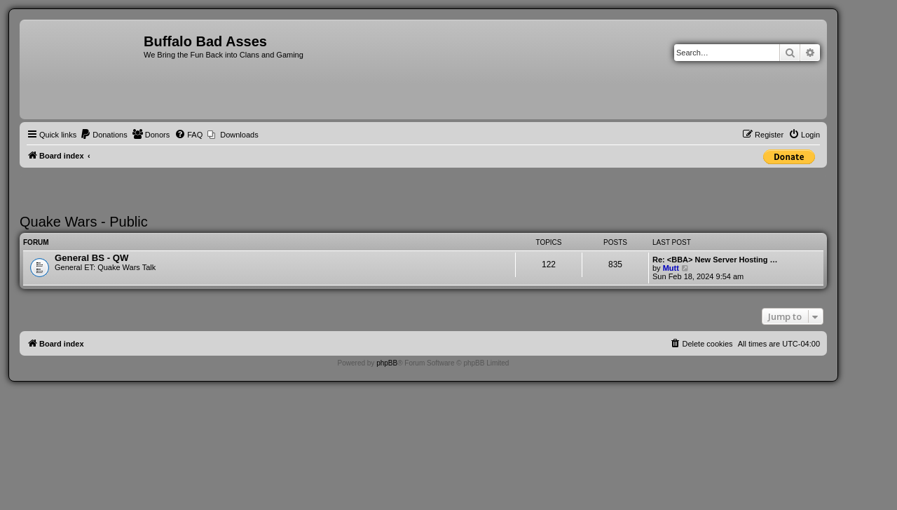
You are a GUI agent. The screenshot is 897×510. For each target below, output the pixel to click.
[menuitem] (104, 134)
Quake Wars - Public (84, 221)
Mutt (671, 268)
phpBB (386, 363)
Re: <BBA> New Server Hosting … (715, 259)
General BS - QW (92, 258)
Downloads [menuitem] (239, 134)
